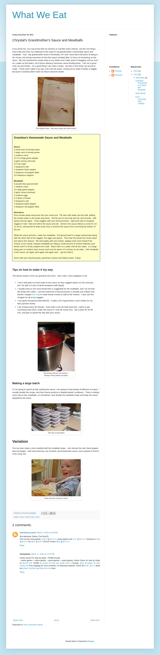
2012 (136, 71)
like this (35, 294)
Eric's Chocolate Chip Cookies (140, 100)
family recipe (29, 517)
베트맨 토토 (27, 563)
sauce (37, 517)
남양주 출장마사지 (49, 539)
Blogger (91, 641)
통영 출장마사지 (63, 542)
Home (56, 620)
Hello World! (140, 93)
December (140, 78)
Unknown (118, 75)
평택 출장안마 (37, 542)
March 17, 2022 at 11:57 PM (42, 554)
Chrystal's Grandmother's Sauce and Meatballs (141, 85)
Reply (22, 545)
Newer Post (18, 620)
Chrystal (118, 71)
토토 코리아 (90, 566)
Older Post (94, 620)
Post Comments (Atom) (33, 625)
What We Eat (39, 15)
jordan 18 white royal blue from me (37, 568)
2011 (136, 74)
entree (21, 517)
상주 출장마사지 (79, 539)
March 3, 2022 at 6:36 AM (47, 533)
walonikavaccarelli (28, 533)
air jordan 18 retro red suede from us (56, 563)
